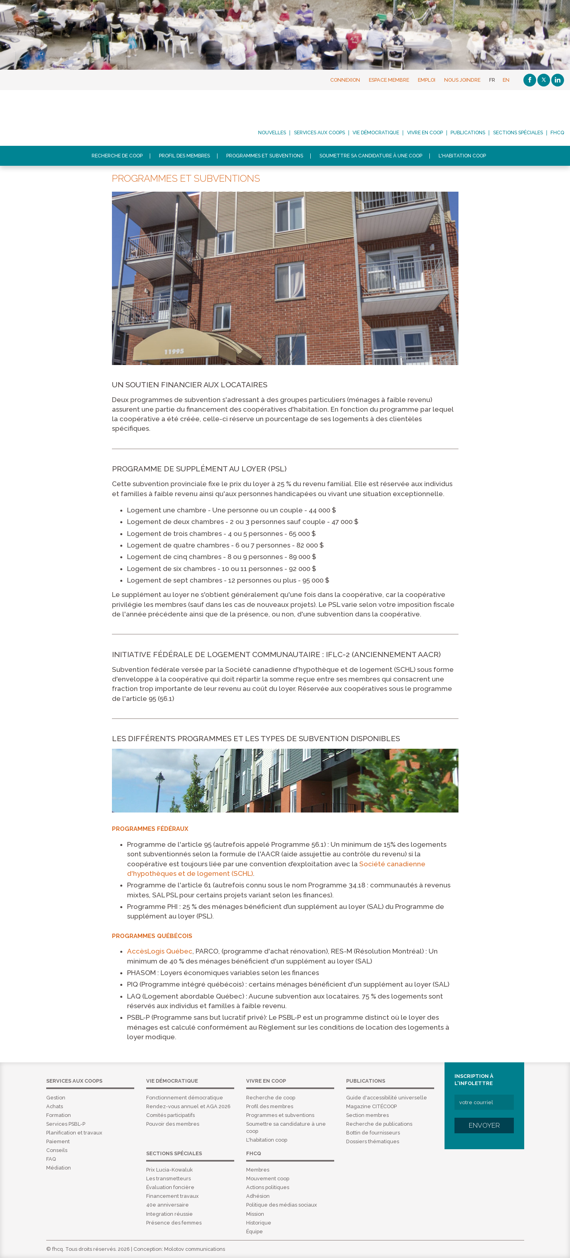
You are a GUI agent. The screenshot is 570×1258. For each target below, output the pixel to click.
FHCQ (73, 118)
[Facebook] (529, 80)
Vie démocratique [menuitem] (376, 132)
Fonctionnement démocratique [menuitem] (184, 1098)
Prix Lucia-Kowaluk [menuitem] (169, 1170)
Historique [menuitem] (258, 1223)
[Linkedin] (557, 80)
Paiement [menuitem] (58, 1141)
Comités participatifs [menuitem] (170, 1115)
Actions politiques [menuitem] (267, 1187)
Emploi (426, 80)
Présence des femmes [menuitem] (174, 1223)
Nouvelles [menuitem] (272, 132)
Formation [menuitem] (58, 1115)
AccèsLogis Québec (159, 951)
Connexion (345, 80)
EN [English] (506, 80)
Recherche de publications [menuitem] (379, 1124)
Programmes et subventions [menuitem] (264, 155)
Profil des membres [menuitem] (184, 155)
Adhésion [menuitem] (258, 1196)
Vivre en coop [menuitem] (425, 132)
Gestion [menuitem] (55, 1098)
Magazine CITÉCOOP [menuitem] (371, 1106)
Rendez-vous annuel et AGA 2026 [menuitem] (188, 1106)
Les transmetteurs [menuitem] (168, 1178)
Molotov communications (194, 1249)
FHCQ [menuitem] (557, 132)
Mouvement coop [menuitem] (267, 1178)
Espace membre (389, 80)
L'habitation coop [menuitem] (462, 155)
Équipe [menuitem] (254, 1231)
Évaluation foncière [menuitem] (170, 1187)
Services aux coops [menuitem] (319, 132)
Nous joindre (462, 80)
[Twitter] (543, 80)
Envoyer (484, 1125)
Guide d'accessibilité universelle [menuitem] (386, 1098)
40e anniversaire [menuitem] (167, 1205)
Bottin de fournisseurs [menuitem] (373, 1133)
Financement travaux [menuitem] (172, 1196)
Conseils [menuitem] (56, 1150)
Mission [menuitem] (255, 1214)
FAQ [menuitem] (51, 1159)
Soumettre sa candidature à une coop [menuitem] (370, 155)
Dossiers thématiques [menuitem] (372, 1141)
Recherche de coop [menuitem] (117, 155)
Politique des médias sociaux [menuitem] (281, 1205)
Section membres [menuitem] (367, 1115)
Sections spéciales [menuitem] (518, 132)
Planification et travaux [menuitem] (74, 1133)
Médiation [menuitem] (58, 1168)
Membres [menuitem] (257, 1170)
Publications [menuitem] (468, 132)
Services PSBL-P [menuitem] (65, 1124)
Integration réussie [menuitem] (169, 1214)
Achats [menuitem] (54, 1106)
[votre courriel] (484, 1102)
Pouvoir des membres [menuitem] (172, 1124)
